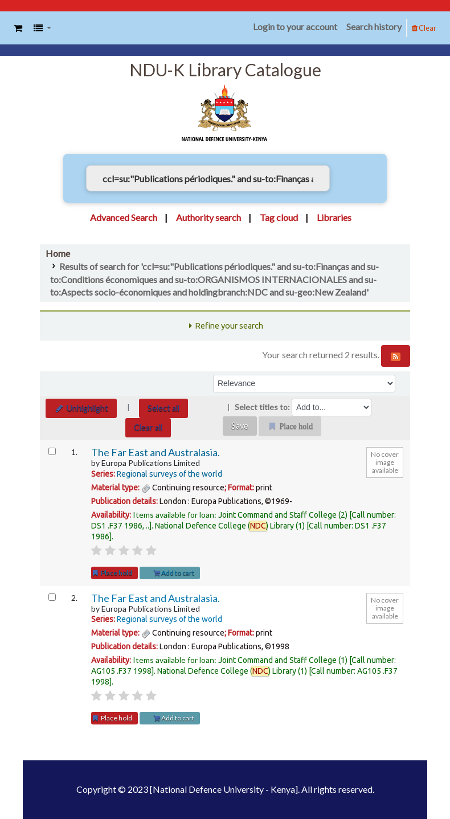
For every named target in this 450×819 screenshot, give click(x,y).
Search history (374, 26)
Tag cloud (279, 217)
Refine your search (229, 325)
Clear (424, 27)
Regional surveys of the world (169, 473)
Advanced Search (123, 217)
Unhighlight (81, 408)
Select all (163, 408)
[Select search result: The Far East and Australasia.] (52, 451)
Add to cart (174, 572)
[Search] (347, 178)
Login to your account (295, 26)
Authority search (208, 217)
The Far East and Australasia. (155, 452)
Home (58, 253)
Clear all (148, 427)
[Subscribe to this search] (395, 356)
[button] (18, 28)
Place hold (111, 572)
